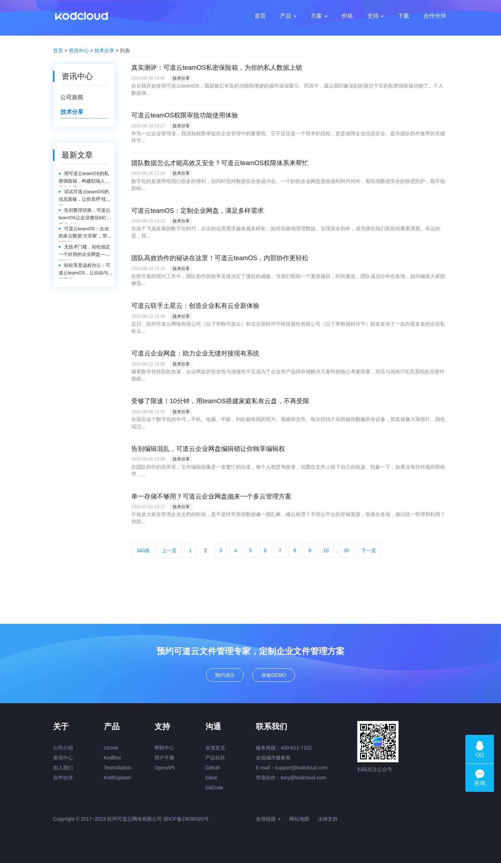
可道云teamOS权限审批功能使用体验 (184, 115)
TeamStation (118, 767)
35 (346, 550)
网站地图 (299, 819)
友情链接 (268, 819)
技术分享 (104, 50)
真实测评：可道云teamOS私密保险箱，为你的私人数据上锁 (216, 67)
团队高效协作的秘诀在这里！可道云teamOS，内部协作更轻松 (219, 258)
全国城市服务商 (273, 758)
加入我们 (63, 767)
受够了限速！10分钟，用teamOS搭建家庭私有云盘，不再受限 (220, 401)
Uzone (111, 748)
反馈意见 (215, 748)
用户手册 (164, 758)
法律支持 (328, 819)
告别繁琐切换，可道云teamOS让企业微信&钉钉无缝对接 (85, 215)
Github (212, 767)
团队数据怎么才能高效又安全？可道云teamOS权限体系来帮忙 (219, 163)
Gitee (211, 777)
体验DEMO (273, 675)
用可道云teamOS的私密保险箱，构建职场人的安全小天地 (84, 179)
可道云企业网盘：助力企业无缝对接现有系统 (195, 353)
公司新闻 (71, 97)
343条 (143, 550)
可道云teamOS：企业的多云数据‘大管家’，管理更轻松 (85, 234)
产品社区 (215, 758)
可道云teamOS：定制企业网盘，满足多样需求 (197, 210)
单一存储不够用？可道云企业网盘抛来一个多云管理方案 (211, 496)
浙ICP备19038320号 (186, 819)
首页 (58, 50)
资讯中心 (79, 50)
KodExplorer (117, 777)
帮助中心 (164, 748)
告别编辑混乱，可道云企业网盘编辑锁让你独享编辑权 (208, 448)
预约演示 (225, 675)
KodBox (112, 758)
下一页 (368, 550)
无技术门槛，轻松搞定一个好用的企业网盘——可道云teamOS (84, 252)
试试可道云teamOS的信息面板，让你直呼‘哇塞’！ (84, 197)
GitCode (214, 787)
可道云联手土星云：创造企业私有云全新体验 (195, 305)
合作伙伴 (63, 777)
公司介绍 (63, 748)
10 (326, 550)
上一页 (169, 550)
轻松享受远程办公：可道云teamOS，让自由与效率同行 (86, 271)
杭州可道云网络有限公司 (134, 819)
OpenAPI (164, 767)
